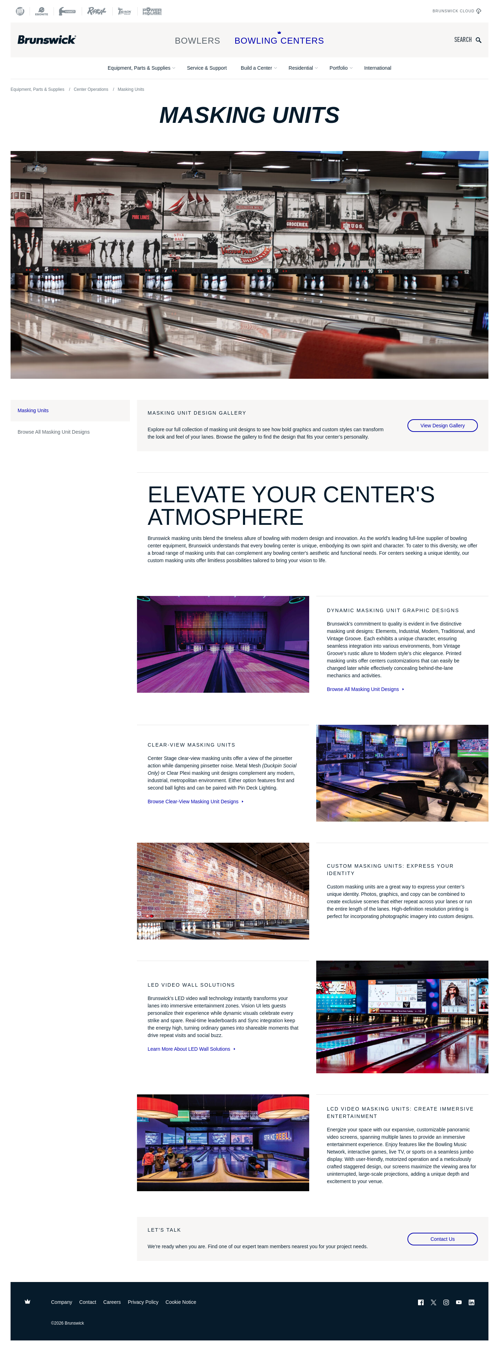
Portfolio (339, 68)
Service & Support (207, 68)
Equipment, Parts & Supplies (139, 68)
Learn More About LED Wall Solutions (191, 1049)
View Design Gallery (442, 425)
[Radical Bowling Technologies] (97, 11)
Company (61, 1302)
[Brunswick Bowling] (57, 39)
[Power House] (152, 11)
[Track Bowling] (125, 11)
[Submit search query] (478, 40)
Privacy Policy (143, 1302)
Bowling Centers (279, 38)
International (377, 68)
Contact (87, 1302)
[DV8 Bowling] (20, 11)
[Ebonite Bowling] (41, 11)
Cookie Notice (181, 1302)
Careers (112, 1302)
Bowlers (197, 38)
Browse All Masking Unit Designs (54, 432)
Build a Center (256, 68)
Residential (301, 68)
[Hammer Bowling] (67, 11)
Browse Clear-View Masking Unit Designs (195, 801)
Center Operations (91, 89)
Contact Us (442, 1239)
